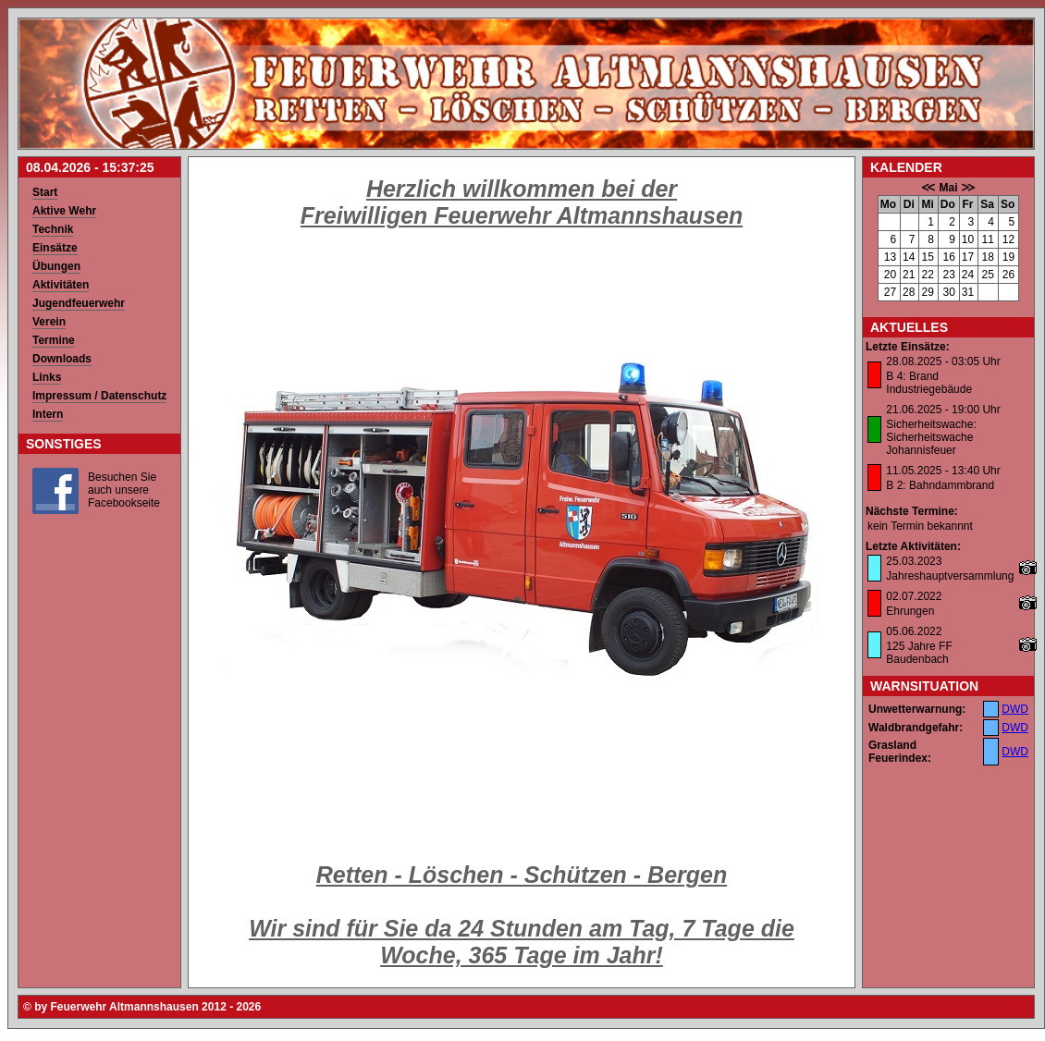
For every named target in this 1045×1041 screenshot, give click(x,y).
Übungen (56, 266)
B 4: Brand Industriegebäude (929, 383)
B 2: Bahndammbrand (940, 485)
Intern (47, 414)
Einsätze (55, 247)
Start (44, 192)
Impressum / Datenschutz (99, 395)
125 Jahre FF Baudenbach (919, 653)
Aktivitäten (60, 284)
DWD (1015, 709)
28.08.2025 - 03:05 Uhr (943, 361)
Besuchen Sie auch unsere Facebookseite (124, 490)
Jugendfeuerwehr (78, 303)
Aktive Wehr (64, 210)
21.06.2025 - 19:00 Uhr (943, 409)
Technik (52, 229)
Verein (49, 321)
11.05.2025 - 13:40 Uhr (943, 470)
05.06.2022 (913, 631)
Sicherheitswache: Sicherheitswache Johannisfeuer (931, 437)
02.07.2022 (913, 596)
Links (46, 377)
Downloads (62, 358)
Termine (53, 340)
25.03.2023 (913, 561)
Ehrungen (910, 611)
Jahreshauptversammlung (950, 575)
